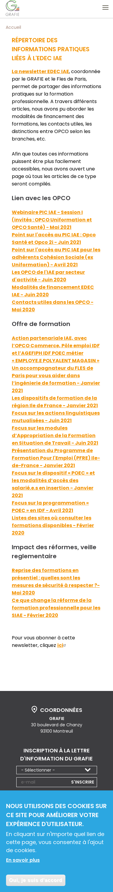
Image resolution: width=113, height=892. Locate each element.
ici (62, 645)
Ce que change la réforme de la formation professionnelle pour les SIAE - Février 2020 (56, 608)
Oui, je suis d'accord (35, 881)
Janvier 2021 (58, 465)
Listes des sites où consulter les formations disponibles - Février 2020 (53, 525)
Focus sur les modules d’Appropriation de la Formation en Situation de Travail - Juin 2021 (55, 435)
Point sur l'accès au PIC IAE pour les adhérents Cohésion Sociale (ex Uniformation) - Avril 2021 (56, 257)
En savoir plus (23, 861)
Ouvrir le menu (105, 7)
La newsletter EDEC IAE (40, 71)
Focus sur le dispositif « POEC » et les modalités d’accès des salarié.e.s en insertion (53, 480)
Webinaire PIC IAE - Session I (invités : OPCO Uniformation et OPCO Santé (52, 220)
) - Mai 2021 (57, 227)
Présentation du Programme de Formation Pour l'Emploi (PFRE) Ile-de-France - (56, 458)
